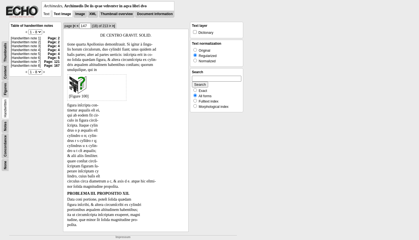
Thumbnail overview (117, 14)
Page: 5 (54, 58)
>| (113, 26)
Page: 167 (52, 66)
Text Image (62, 14)
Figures (5, 89)
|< (74, 26)
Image (80, 14)
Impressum (122, 237)
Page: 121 (52, 62)
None (5, 165)
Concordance (5, 146)
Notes (5, 126)
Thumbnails (5, 52)
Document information (155, 14)
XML (92, 14)
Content (5, 72)
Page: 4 (54, 46)
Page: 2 (54, 38)
